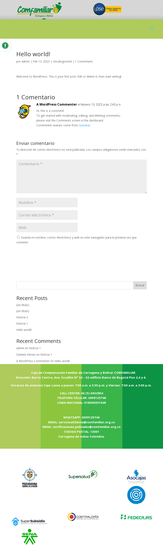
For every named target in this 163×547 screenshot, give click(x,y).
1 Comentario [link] (84, 61)
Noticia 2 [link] (22, 317)
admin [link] (26, 61)
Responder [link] (132, 108)
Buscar (140, 285)
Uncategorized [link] (62, 61)
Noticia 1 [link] (22, 323)
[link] (5, 45)
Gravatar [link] (84, 125)
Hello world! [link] (24, 330)
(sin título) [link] (22, 305)
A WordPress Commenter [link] (56, 104)
